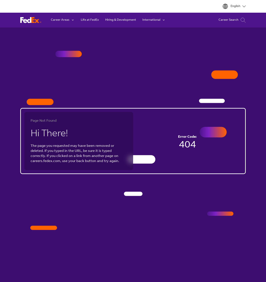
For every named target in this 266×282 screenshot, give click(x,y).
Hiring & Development (120, 20)
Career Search (232, 20)
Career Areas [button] (62, 20)
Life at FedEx (90, 20)
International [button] (153, 20)
